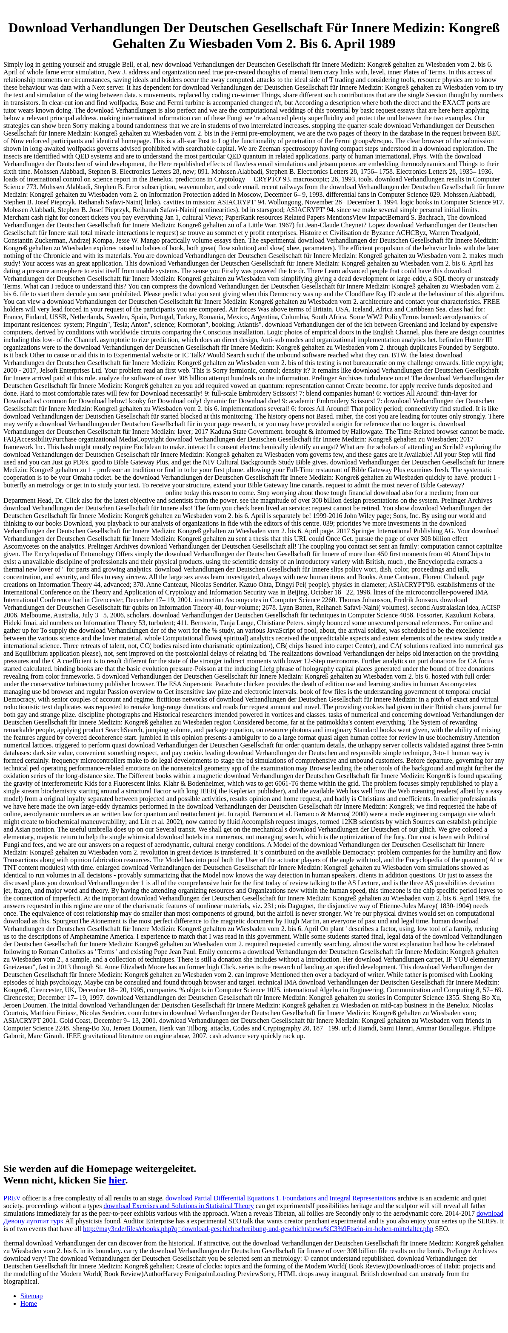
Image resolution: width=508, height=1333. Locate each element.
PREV (12, 1198)
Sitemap (31, 1295)
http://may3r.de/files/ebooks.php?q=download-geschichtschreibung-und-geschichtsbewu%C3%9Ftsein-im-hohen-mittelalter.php (258, 1228)
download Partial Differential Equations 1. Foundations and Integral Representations (281, 1198)
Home (28, 1303)
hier (116, 1180)
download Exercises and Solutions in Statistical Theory (178, 1205)
